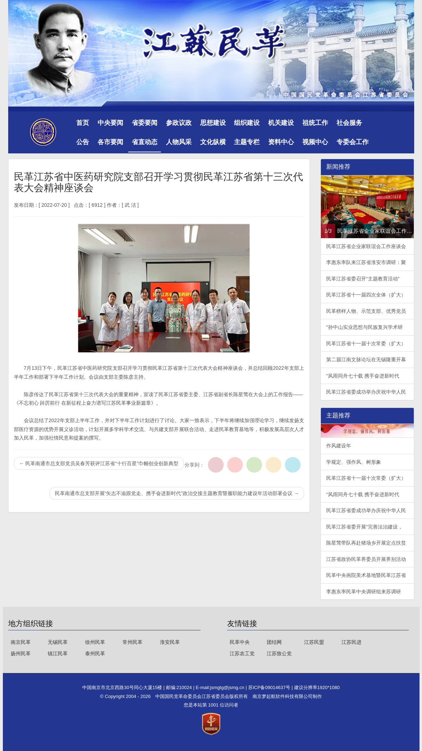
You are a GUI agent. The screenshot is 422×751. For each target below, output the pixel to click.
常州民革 (132, 642)
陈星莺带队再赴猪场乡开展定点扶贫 (366, 543)
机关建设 (281, 122)
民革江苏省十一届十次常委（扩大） (366, 343)
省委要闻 (144, 122)
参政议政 (179, 122)
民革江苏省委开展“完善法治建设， (364, 527)
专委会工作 (353, 142)
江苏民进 (351, 642)
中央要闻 (110, 122)
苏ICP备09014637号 (270, 687)
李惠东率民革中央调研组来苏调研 (363, 591)
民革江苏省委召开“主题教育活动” (362, 279)
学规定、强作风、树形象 (353, 462)
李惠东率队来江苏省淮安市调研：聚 (366, 262)
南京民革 (21, 642)
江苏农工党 (242, 653)
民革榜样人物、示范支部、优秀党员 (366, 311)
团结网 (274, 642)
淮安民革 (170, 642)
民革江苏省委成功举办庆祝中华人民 (366, 392)
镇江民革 (58, 653)
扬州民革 (21, 653)
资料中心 (281, 142)
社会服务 (349, 122)
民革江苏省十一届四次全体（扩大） (366, 295)
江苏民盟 (314, 642)
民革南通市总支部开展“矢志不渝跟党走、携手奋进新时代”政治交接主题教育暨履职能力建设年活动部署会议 (177, 493)
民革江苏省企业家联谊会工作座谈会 (366, 246)
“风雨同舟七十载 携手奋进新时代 (362, 376)
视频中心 (315, 142)
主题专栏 (247, 142)
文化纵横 (213, 142)
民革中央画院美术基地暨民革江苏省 (366, 575)
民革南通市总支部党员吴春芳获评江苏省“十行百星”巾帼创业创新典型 (98, 463)
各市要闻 (110, 142)
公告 (82, 142)
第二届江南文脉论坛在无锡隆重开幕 (366, 359)
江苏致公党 (279, 653)
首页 (82, 122)
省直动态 (144, 142)
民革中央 (240, 642)
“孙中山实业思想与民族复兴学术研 (364, 327)
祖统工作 (315, 122)
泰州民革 (95, 653)
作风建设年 (338, 445)
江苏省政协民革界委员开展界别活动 (366, 559)
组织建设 (247, 122)
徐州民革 (95, 642)
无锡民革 (58, 642)
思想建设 (213, 122)
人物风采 (179, 142)
